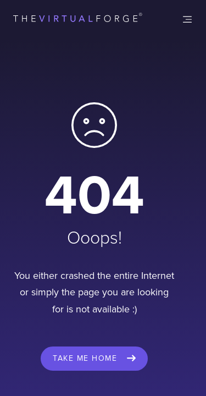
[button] (187, 19)
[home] (77, 19)
